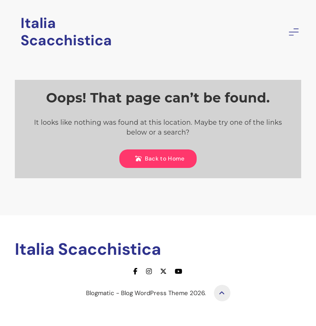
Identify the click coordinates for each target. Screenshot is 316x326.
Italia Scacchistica (66, 32)
